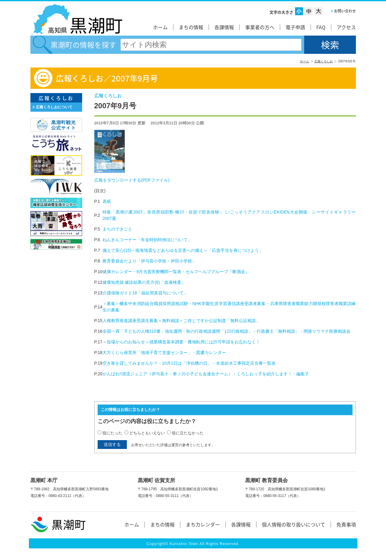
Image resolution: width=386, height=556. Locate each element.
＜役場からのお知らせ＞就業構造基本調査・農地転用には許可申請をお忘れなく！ (181, 341)
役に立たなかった (187, 433)
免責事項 (346, 524)
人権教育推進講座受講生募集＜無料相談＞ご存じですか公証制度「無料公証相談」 (181, 320)
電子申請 (295, 27)
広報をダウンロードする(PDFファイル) (131, 180)
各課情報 (224, 27)
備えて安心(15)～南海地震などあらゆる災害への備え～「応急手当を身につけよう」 (183, 250)
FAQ (320, 27)
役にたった (112, 433)
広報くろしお (324, 61)
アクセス (346, 27)
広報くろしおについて (54, 107)
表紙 (107, 201)
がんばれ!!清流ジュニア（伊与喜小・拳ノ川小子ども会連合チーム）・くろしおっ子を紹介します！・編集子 (206, 373)
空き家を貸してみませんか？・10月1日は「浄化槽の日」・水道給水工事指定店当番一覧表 (189, 363)
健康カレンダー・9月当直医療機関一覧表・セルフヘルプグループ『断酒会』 (176, 271)
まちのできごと (117, 229)
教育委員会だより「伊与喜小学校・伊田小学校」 (149, 261)
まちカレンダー (203, 524)
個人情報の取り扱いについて (293, 524)
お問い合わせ (345, 11)
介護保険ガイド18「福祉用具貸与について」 (145, 292)
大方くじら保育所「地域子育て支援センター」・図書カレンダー (164, 352)
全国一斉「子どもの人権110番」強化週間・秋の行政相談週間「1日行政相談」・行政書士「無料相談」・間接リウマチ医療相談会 (226, 331)
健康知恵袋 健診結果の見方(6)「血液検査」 (144, 282)
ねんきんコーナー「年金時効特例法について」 (147, 239)
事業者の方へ (259, 27)
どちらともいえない (147, 433)
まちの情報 (191, 27)
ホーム (160, 27)
